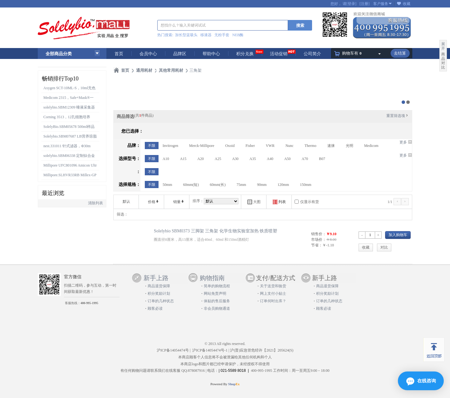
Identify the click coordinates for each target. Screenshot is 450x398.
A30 (235, 159)
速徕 (331, 145)
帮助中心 (211, 53)
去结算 (400, 53)
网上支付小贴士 (273, 293)
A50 (287, 159)
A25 (218, 159)
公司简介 (312, 53)
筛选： (122, 214)
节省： (316, 245)
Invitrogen (170, 145)
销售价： (318, 234)
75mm (241, 184)
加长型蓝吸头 (186, 35)
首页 (119, 53)
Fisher (250, 145)
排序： (198, 201)
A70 (304, 159)
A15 (183, 159)
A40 (270, 159)
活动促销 (278, 53)
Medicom (371, 145)
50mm (167, 184)
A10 (166, 159)
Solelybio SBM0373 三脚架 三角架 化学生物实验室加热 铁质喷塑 (215, 230)
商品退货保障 (159, 286)
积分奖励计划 (159, 293)
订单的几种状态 (161, 301)
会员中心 (148, 53)
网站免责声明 (215, 293)
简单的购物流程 (217, 286)
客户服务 (380, 4)
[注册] (364, 4)
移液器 (206, 35)
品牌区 (179, 53)
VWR (270, 145)
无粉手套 (221, 35)
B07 (322, 159)
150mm (305, 184)
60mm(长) (218, 184)
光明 (349, 145)
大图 (254, 202)
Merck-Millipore (201, 145)
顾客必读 (155, 308)
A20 (200, 159)
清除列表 (95, 203)
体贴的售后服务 (217, 301)
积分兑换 (245, 53)
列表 (279, 202)
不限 (151, 145)
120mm (283, 184)
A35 (252, 159)
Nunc (290, 145)
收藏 (406, 4)
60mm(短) (191, 184)
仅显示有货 (309, 202)
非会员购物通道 (217, 308)
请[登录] (349, 4)
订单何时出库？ (273, 301)
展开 (443, 46)
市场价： (318, 239)
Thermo (310, 145)
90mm (262, 184)
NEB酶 (237, 35)
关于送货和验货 (273, 286)
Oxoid (230, 145)
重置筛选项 (397, 116)
